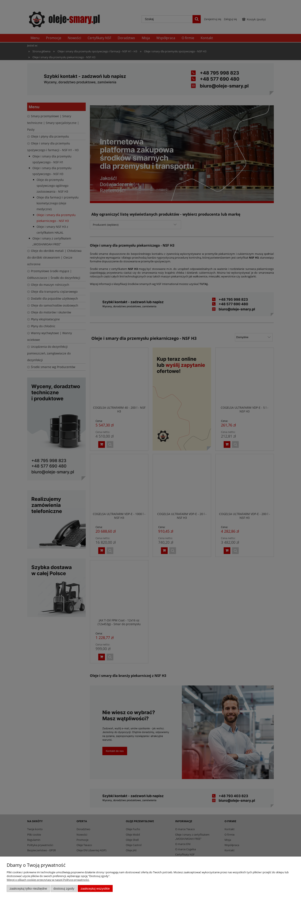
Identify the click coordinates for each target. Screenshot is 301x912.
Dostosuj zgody (63, 888)
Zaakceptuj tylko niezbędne (28, 888)
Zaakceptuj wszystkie (95, 888)
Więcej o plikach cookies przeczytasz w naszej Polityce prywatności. (48, 880)
